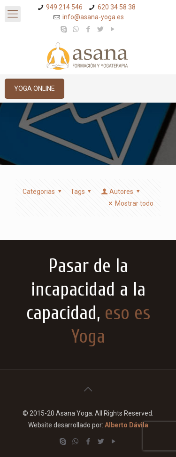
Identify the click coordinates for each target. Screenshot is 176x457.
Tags (82, 191)
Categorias (43, 191)
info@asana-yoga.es (93, 17)
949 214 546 (64, 7)
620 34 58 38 (117, 7)
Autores (121, 191)
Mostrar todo (129, 203)
